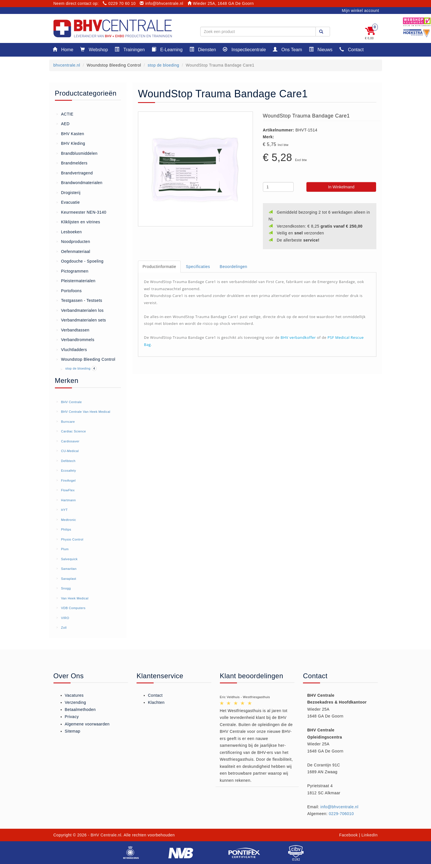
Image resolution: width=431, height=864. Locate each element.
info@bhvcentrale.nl (161, 3)
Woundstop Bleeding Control (86, 359)
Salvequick (69, 559)
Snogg (66, 588)
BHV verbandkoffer (298, 337)
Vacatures (74, 695)
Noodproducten (73, 241)
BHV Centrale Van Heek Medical (85, 411)
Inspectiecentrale (244, 49)
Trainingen (130, 49)
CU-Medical (70, 451)
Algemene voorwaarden (87, 724)
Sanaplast (68, 578)
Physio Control (72, 539)
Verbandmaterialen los (80, 310)
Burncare (68, 421)
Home (63, 49)
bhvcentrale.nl (66, 65)
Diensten (202, 49)
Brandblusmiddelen (77, 153)
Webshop (94, 49)
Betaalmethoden (80, 709)
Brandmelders (72, 163)
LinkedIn (370, 835)
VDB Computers (73, 608)
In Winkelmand (341, 187)
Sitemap (73, 731)
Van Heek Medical (74, 598)
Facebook (348, 835)
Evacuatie (68, 202)
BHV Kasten (70, 133)
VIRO (65, 618)
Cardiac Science (73, 431)
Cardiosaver (70, 441)
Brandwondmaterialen (79, 182)
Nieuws (321, 49)
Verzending (75, 702)
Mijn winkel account (360, 10)
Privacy (72, 716)
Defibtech (68, 461)
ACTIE (65, 114)
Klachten (156, 702)
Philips (66, 529)
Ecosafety (68, 470)
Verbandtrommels (75, 339)
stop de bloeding (163, 65)
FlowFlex (68, 490)
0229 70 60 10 (119, 3)
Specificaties (198, 266)
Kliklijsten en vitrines (78, 221)
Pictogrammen (72, 271)
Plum (65, 549)
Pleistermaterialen (76, 280)
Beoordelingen (233, 266)
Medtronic (68, 519)
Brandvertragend (74, 173)
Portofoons (69, 290)
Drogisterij (68, 192)
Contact (351, 49)
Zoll (64, 627)
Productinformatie (159, 266)
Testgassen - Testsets (79, 300)
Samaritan (69, 568)
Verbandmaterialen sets (81, 320)
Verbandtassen (73, 330)
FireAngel (68, 480)
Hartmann (68, 500)
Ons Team (287, 49)
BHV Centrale (71, 402)
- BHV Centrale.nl (104, 835)
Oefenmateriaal (73, 251)
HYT (64, 510)
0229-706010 (341, 813)
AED (63, 123)
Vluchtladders (71, 349)
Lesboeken (69, 231)
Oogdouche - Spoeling (80, 261)
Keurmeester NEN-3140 (81, 212)
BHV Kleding (70, 143)
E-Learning (167, 49)
